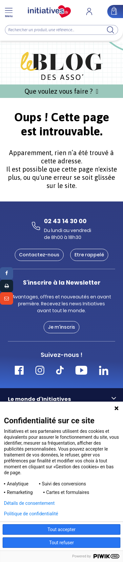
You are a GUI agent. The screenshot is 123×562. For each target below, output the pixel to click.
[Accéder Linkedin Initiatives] (103, 371)
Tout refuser (61, 542)
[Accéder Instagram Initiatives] (39, 371)
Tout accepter (62, 529)
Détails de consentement (29, 503)
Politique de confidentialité (31, 513)
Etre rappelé (89, 254)
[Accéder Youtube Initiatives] (81, 371)
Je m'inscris (61, 327)
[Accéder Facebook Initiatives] (19, 371)
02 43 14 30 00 (65, 221)
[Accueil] (49, 11)
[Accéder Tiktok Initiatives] (60, 371)
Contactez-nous (39, 254)
